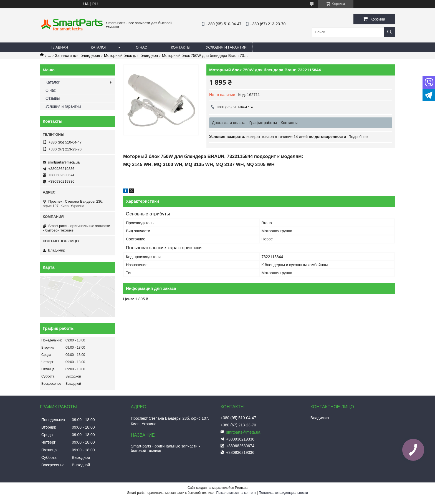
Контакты (180, 47)
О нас (141, 47)
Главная (59, 47)
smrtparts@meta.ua (64, 162)
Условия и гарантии (226, 47)
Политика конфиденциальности (283, 493)
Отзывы (52, 98)
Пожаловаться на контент (236, 493)
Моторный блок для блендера (131, 55)
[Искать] (389, 32)
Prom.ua (241, 488)
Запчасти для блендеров (77, 55)
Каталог (99, 47)
